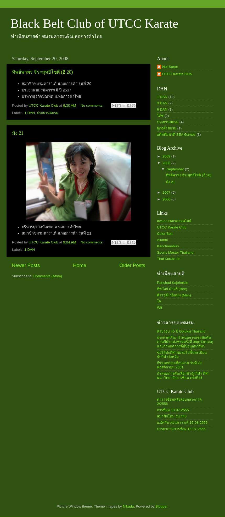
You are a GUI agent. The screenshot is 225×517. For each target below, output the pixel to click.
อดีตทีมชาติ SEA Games (176, 135)
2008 (166, 163)
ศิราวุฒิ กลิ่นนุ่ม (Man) (174, 295)
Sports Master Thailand (175, 252)
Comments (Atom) (47, 276)
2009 (166, 156)
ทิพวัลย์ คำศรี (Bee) (172, 289)
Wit (159, 307)
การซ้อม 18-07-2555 (173, 410)
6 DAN (162, 109)
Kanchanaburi (168, 246)
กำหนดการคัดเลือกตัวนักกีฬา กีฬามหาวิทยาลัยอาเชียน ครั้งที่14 (183, 376)
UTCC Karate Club (177, 74)
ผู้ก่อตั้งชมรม (166, 128)
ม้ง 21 (18, 133)
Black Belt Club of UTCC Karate (94, 23)
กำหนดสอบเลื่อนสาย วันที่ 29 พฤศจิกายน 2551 (179, 365)
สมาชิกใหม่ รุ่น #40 (172, 416)
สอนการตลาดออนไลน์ (174, 221)
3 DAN (162, 103)
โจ (159, 301)
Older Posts (132, 265)
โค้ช (160, 116)
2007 (166, 192)
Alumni (162, 240)
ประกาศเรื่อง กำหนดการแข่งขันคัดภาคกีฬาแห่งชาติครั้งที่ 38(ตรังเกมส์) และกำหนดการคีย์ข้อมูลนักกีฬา (185, 342)
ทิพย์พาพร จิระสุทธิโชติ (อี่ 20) (42, 72)
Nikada (128, 506)
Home (79, 265)
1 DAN (29, 113)
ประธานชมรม (47, 113)
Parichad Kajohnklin (172, 283)
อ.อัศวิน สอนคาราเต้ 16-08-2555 (182, 423)
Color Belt (164, 234)
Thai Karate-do (168, 259)
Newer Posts (26, 265)
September (176, 169)
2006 (166, 199)
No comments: (92, 105)
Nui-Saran (170, 67)
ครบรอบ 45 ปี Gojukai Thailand (181, 331)
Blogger (161, 506)
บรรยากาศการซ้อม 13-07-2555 (181, 429)
